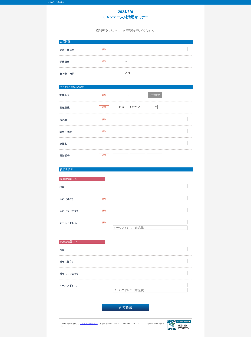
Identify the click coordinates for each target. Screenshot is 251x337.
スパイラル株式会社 (89, 323)
